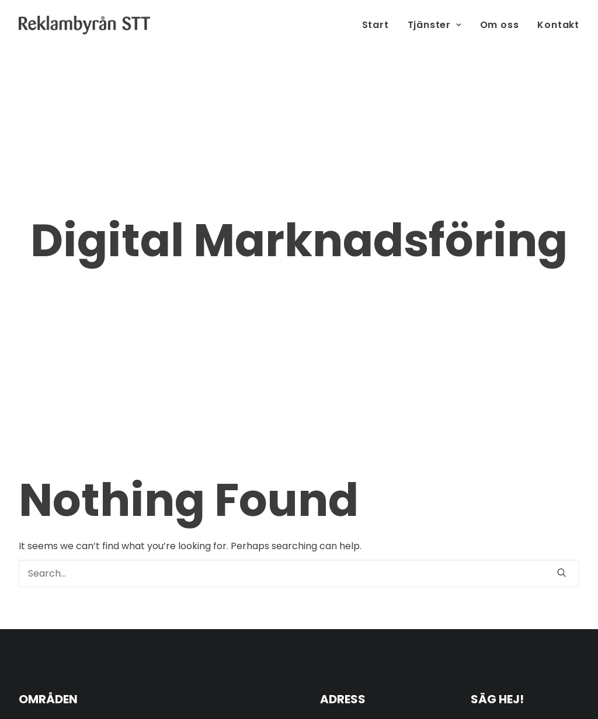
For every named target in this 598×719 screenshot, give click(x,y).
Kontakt (558, 25)
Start (375, 25)
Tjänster (434, 25)
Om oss (499, 25)
